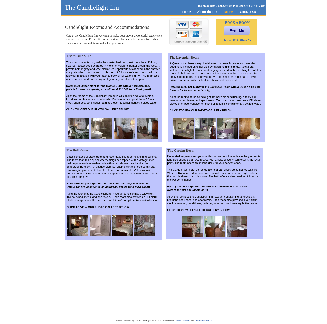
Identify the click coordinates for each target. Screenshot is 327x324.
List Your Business (203, 320)
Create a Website (182, 320)
